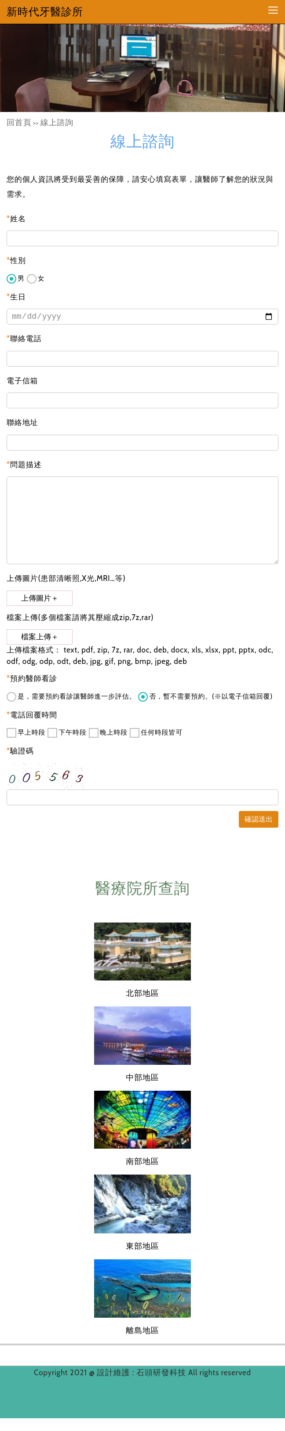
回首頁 (19, 122)
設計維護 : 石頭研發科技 (142, 1372)
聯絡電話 (24, 338)
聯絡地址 (22, 422)
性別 (16, 260)
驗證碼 (20, 750)
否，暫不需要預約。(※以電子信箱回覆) (205, 697)
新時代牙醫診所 (45, 11)
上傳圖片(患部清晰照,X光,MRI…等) (66, 578)
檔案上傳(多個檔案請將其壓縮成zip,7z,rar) (80, 617)
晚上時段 (108, 733)
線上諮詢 (56, 122)
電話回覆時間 (32, 714)
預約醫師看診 (32, 678)
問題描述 (24, 464)
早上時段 (26, 733)
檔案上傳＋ (39, 637)
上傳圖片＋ (39, 598)
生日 (16, 296)
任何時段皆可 (156, 733)
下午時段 (67, 733)
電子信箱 (22, 380)
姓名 (16, 218)
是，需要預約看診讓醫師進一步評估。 (71, 697)
